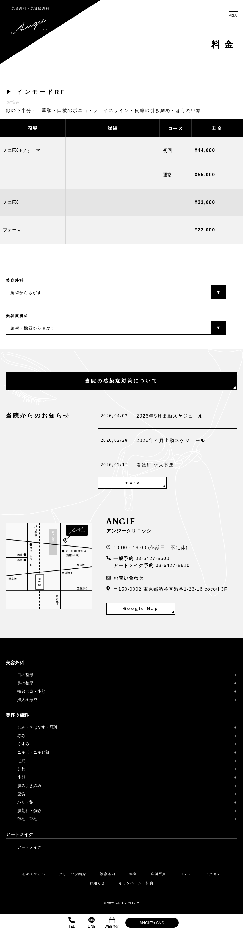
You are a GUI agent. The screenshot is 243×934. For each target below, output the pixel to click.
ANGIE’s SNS (152, 923)
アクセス (213, 874)
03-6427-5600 (152, 558)
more (132, 483)
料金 (133, 874)
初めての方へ (33, 874)
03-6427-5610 (173, 565)
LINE (92, 922)
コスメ (186, 874)
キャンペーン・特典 (136, 883)
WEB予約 (112, 922)
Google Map (141, 609)
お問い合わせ (125, 578)
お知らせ (97, 883)
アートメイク (29, 847)
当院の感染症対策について (121, 380)
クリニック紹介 (72, 874)
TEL (71, 922)
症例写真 (158, 874)
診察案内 (107, 874)
